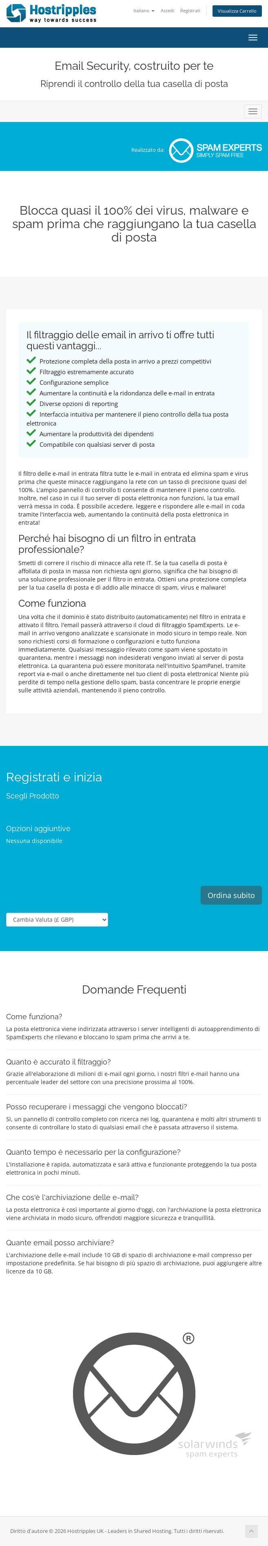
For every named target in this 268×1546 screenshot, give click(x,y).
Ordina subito (231, 895)
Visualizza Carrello (237, 11)
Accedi (167, 10)
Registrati (190, 10)
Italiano (144, 10)
